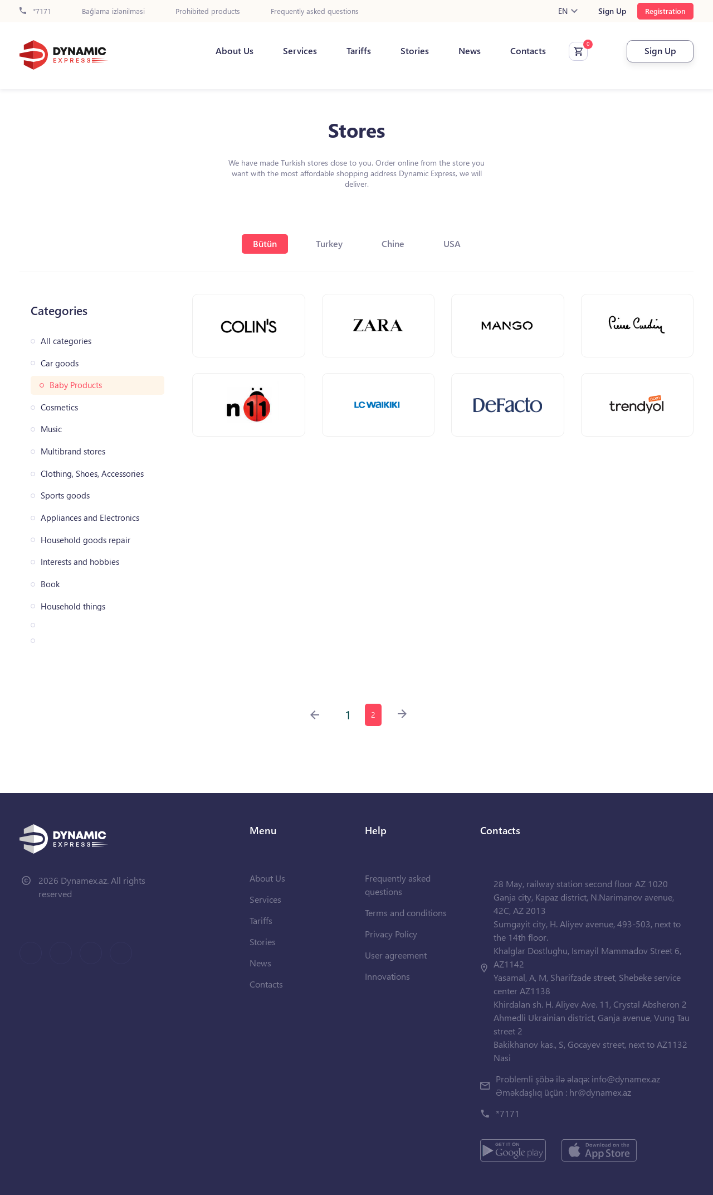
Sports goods (65, 495)
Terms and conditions (406, 912)
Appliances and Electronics (90, 517)
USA (452, 243)
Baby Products (76, 385)
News (469, 51)
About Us (234, 51)
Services (300, 51)
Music (51, 429)
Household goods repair (85, 540)
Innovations (387, 976)
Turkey (329, 243)
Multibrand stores (73, 451)
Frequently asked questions (315, 11)
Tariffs (358, 51)
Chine (393, 243)
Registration (665, 11)
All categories (66, 341)
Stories (415, 51)
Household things (73, 606)
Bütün (265, 243)
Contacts (528, 51)
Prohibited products (207, 11)
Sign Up (612, 11)
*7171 (35, 11)
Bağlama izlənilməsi (113, 11)
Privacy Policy (391, 934)
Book (50, 584)
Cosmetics (59, 407)
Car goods (60, 363)
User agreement (396, 955)
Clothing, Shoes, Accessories (92, 473)
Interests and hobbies (80, 562)
